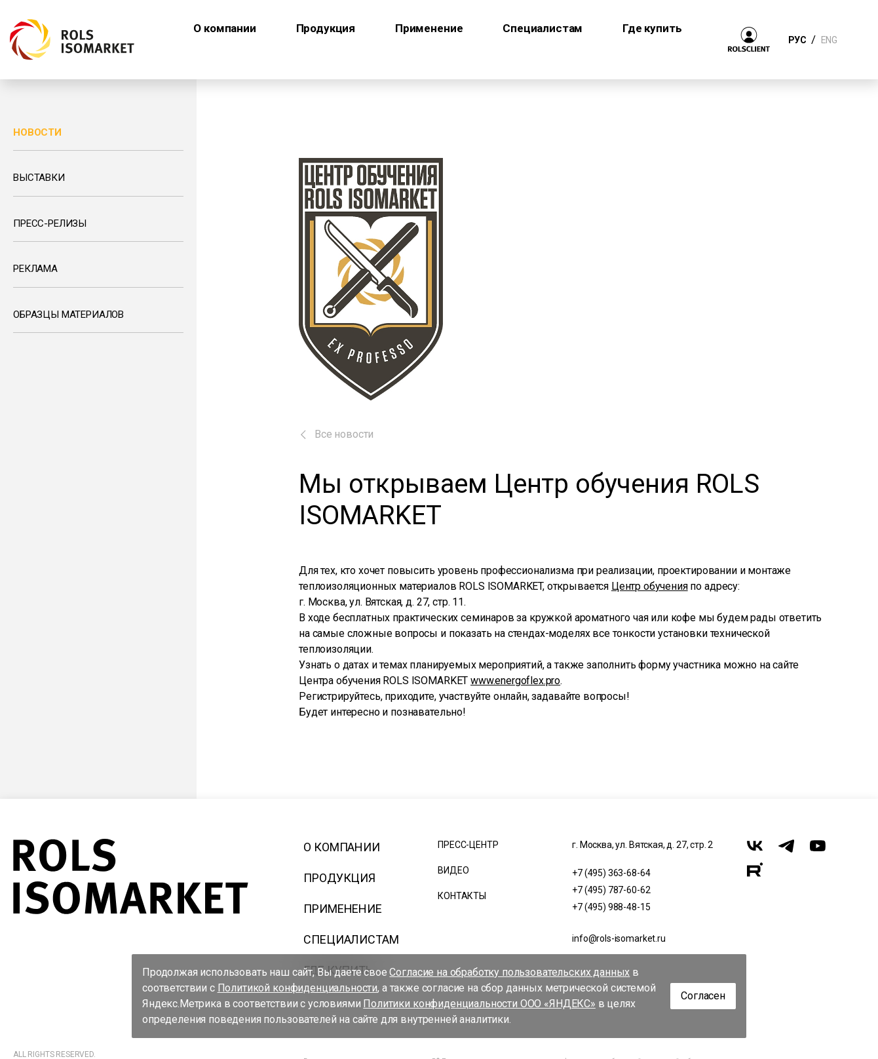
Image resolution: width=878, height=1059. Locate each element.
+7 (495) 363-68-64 (611, 873)
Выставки (39, 177)
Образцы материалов (68, 314)
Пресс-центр (468, 844)
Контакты (462, 896)
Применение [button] (429, 28)
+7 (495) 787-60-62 (611, 890)
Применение (342, 908)
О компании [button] (224, 28)
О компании (341, 847)
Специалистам (350, 939)
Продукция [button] (326, 28)
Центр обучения (649, 586)
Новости (37, 132)
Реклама (35, 269)
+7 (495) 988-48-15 (611, 907)
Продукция (339, 878)
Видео (453, 870)
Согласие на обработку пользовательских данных (509, 972)
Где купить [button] (651, 28)
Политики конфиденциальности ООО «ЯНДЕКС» (479, 1003)
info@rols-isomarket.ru (618, 938)
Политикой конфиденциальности (298, 988)
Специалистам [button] (542, 28)
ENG (829, 40)
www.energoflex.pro (515, 680)
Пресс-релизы (49, 223)
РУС (797, 40)
